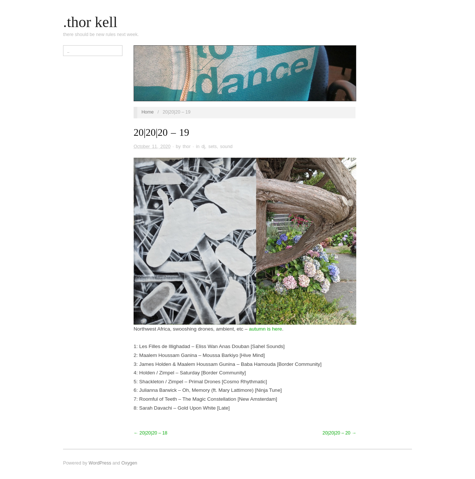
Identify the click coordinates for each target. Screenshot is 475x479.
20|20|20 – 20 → (339, 433)
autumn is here (265, 329)
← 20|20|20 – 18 (150, 433)
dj (203, 146)
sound (226, 146)
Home (147, 112)
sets (212, 146)
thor (186, 146)
